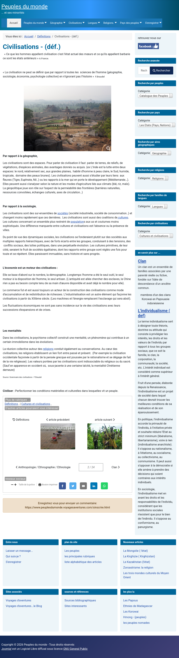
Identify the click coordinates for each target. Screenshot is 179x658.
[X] (72, 485)
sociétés (63, 213)
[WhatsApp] (104, 485)
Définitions (11, 404)
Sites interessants (76, 606)
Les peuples (72, 550)
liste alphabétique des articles (83, 562)
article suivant (104, 434)
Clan (116, 467)
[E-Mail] (83, 485)
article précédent (57, 434)
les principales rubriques (80, 556)
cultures (122, 217)
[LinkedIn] (93, 485)
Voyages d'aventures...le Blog (24, 606)
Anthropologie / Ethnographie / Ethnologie (43, 467)
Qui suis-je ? (13, 556)
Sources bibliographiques (80, 600)
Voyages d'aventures (18, 600)
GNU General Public (75, 648)
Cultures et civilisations (35, 404)
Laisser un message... (19, 550)
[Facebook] (62, 485)
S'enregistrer (13, 562)
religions (48, 349)
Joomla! (6, 648)
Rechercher (161, 70)
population (77, 221)
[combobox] (144, 70)
